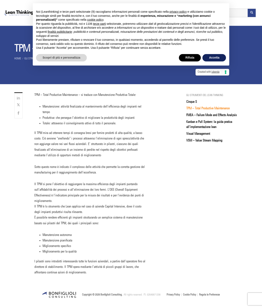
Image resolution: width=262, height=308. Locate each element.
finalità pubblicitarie (60, 31)
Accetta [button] (214, 57)
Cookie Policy (189, 295)
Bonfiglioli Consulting (111, 295)
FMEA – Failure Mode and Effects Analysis (211, 115)
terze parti (99, 23)
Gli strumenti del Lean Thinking (204, 95)
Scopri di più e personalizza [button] (61, 57)
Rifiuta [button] (189, 57)
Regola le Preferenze (209, 295)
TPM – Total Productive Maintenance (208, 108)
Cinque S (191, 102)
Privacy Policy (173, 295)
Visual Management (198, 134)
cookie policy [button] (95, 19)
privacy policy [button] (178, 11)
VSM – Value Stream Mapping (204, 140)
